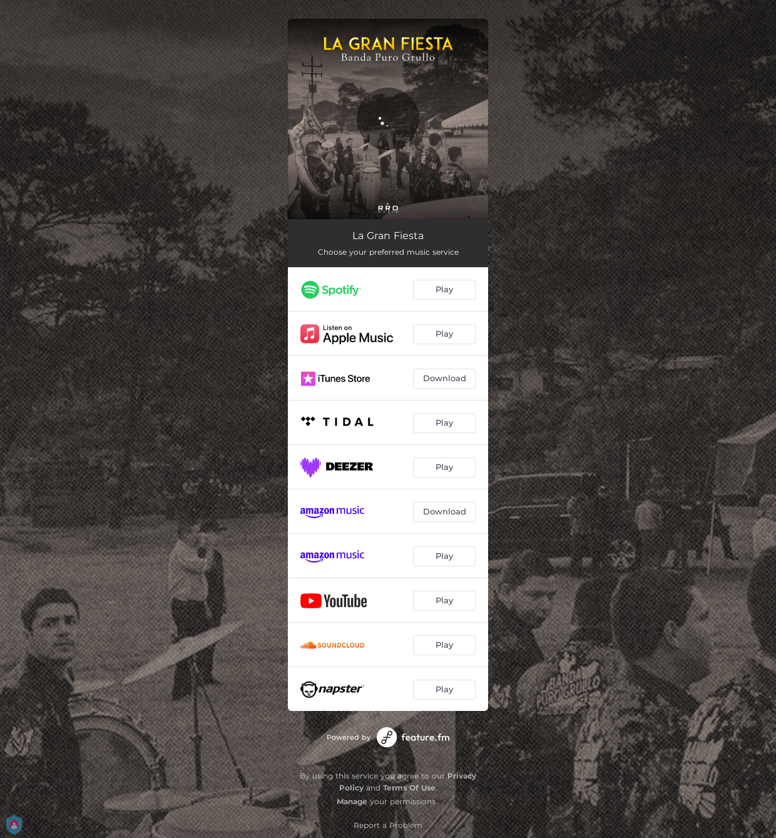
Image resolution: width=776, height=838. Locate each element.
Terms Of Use (409, 787)
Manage (352, 801)
